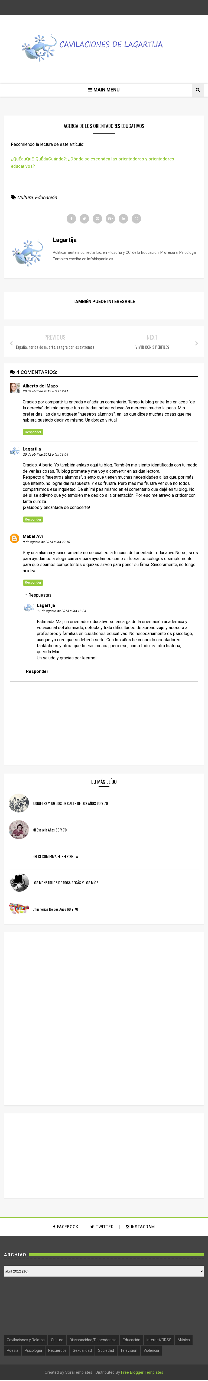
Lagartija (32, 449)
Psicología (33, 1351)
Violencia (151, 1351)
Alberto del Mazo (40, 386)
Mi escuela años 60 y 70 (49, 830)
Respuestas (39, 595)
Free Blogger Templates (142, 1373)
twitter (102, 1227)
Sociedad (106, 1351)
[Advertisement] (49, 1018)
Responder (33, 433)
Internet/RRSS (159, 1341)
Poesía (12, 1351)
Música (184, 1341)
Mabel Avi (33, 537)
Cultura (25, 197)
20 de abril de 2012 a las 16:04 (45, 455)
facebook (65, 1227)
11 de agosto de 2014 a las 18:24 (61, 611)
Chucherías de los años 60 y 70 (55, 909)
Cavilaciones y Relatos (26, 1341)
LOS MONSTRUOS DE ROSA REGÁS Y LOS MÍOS (65, 883)
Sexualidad (82, 1351)
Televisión (128, 1351)
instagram (140, 1227)
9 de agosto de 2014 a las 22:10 (46, 542)
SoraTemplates (78, 1373)
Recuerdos (57, 1351)
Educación (46, 197)
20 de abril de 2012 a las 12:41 (45, 392)
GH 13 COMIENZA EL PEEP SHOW (55, 857)
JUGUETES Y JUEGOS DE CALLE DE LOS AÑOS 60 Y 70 (70, 804)
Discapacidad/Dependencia (93, 1341)
